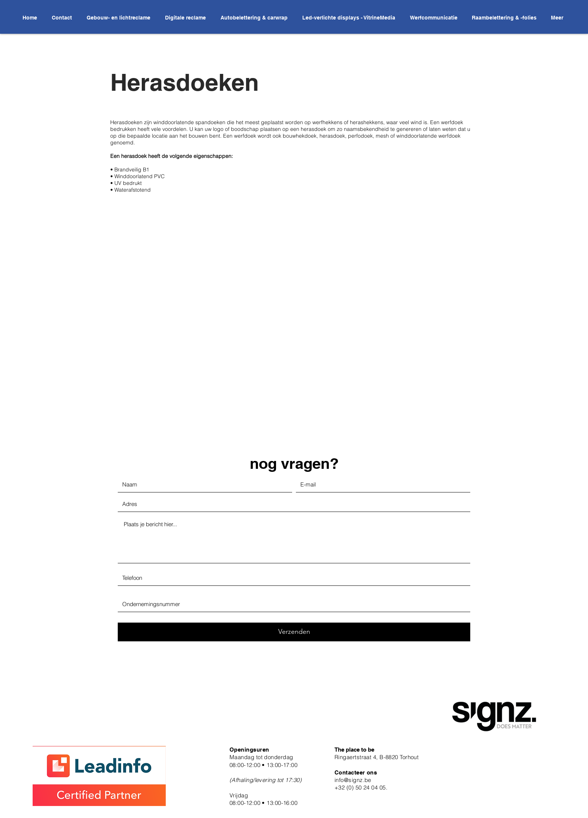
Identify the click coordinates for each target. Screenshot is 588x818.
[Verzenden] (294, 632)
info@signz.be (352, 779)
